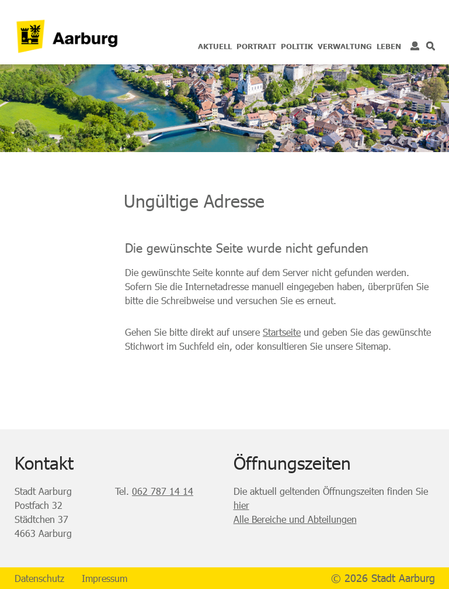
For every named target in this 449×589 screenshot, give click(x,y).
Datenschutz (39, 578)
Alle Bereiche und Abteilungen (295, 519)
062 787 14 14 (162, 491)
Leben (389, 46)
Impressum (104, 578)
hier (241, 505)
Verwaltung (345, 46)
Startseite (282, 331)
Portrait (256, 46)
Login (414, 46)
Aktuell (215, 46)
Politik (297, 46)
